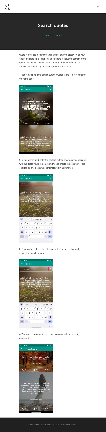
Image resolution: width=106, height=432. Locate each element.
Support (47, 35)
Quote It (58, 35)
